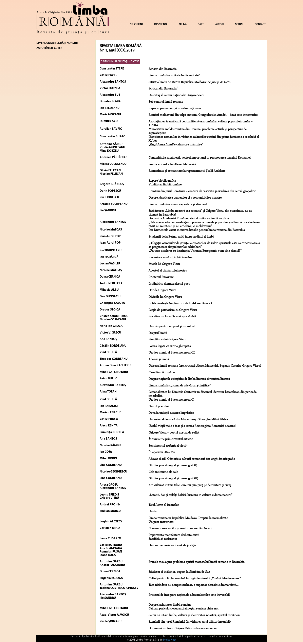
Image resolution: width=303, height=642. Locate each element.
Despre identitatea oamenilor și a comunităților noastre (185, 197)
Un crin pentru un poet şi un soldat (172, 326)
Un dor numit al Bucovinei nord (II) (172, 352)
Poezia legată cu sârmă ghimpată (170, 346)
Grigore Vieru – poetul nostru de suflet (174, 432)
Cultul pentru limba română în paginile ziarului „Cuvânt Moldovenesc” (195, 578)
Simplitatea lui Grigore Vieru (167, 339)
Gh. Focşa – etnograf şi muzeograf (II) (173, 478)
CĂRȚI (201, 24)
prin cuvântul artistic (171, 439)
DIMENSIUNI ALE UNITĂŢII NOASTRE (120, 61)
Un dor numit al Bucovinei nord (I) (171, 399)
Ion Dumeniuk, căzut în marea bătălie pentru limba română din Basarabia (197, 230)
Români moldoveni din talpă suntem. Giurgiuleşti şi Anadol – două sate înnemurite (203, 115)
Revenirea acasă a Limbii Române (170, 257)
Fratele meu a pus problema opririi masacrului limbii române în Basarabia (196, 562)
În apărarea (162, 452)
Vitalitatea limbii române (165, 184)
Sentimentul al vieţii (168, 445)
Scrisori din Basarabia (162, 69)
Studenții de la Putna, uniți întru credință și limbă (181, 236)
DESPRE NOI (160, 24)
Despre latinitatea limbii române (170, 604)
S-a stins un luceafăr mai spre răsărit (172, 316)
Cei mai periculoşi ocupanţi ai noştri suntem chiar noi (183, 608)
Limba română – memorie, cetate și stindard (178, 204)
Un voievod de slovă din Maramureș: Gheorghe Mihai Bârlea (188, 419)
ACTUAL (239, 24)
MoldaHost (169, 639)
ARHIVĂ (182, 24)
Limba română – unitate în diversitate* (174, 75)
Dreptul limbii (158, 333)
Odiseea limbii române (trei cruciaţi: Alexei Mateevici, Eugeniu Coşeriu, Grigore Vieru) (205, 365)
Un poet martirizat (161, 522)
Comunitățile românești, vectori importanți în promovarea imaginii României (199, 157)
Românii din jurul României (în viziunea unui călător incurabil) (190, 621)
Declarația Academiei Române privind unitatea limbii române (189, 218)
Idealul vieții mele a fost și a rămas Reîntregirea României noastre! (192, 426)
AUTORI (219, 24)
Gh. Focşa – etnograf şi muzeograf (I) (173, 465)
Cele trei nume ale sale (163, 472)
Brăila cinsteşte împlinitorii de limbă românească (180, 303)
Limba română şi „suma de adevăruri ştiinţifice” (180, 385)
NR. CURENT (136, 24)
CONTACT (260, 24)
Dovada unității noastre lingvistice (171, 413)
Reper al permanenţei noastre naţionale (175, 108)
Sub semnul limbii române (166, 101)
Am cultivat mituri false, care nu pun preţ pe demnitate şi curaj (190, 485)
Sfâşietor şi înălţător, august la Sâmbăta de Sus (179, 572)
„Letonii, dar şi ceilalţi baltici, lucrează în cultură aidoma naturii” (190, 495)
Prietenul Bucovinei (161, 277)
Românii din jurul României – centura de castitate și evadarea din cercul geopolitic (202, 191)
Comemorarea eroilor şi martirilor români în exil (180, 528)
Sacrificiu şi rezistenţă (163, 539)
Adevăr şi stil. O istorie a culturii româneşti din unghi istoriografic (192, 459)
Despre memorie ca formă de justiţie (172, 545)
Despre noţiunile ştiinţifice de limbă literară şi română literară (189, 379)
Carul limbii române (162, 372)
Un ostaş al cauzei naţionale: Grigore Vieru (176, 95)
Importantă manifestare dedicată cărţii (174, 535)
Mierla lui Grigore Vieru (164, 264)
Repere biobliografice (162, 180)
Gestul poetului (159, 406)
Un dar (153, 511)
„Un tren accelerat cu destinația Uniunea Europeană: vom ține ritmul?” (195, 251)
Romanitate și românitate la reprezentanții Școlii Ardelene (187, 171)
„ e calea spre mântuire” (176, 144)
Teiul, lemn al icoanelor (164, 505)
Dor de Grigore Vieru (162, 290)
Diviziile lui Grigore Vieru (165, 297)
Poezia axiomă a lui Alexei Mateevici (172, 164)
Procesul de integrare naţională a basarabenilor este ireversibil (189, 595)
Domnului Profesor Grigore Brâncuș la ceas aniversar (183, 628)
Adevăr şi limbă (159, 359)
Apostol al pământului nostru (168, 270)
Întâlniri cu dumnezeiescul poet (169, 283)
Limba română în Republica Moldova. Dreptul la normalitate (188, 518)
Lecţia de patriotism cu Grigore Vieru (173, 310)
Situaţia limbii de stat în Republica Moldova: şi (189, 82)
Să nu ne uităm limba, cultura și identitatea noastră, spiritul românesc (194, 615)
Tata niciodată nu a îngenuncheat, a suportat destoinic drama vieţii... (194, 585)
